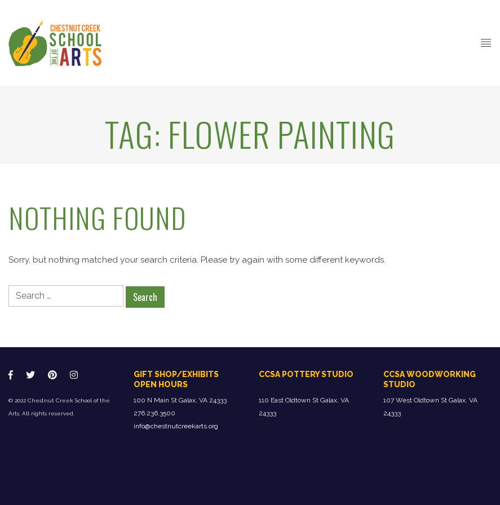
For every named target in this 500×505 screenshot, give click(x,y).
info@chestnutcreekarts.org (176, 426)
